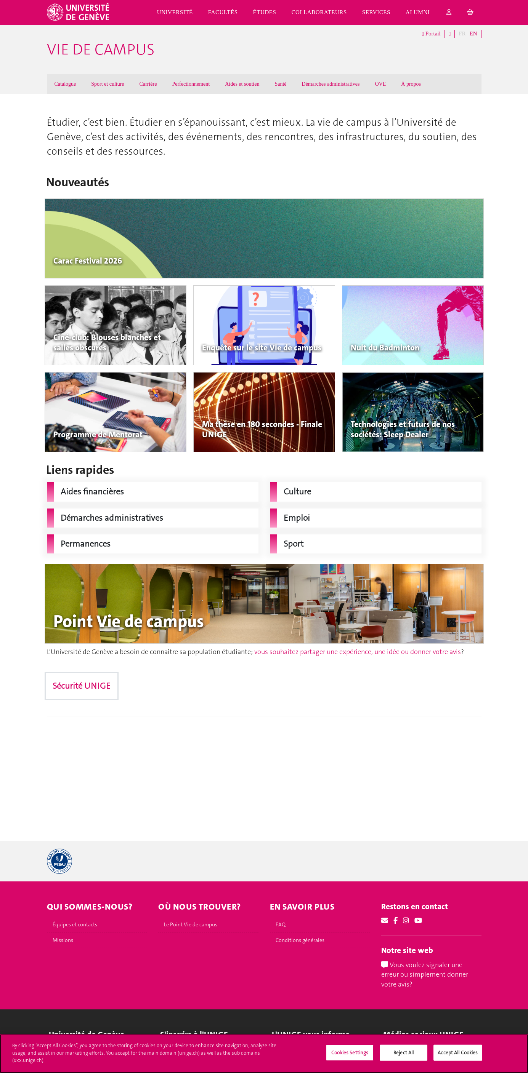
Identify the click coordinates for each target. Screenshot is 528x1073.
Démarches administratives (331, 84)
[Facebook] (395, 920)
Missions (63, 940)
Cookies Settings (349, 1052)
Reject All (403, 1052)
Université (175, 12)
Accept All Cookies (458, 1052)
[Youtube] (418, 920)
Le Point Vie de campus (190, 924)
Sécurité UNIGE (82, 685)
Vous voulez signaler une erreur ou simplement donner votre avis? (424, 974)
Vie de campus (100, 49)
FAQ (281, 924)
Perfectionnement (191, 84)
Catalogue (65, 84)
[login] (449, 12)
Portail (431, 34)
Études (264, 12)
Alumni (418, 12)
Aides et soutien (242, 84)
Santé (280, 84)
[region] (264, 1053)
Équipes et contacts (75, 924)
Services (376, 12)
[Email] (384, 920)
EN (473, 33)
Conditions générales (300, 940)
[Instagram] (406, 920)
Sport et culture (107, 84)
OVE (380, 84)
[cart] (470, 12)
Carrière (148, 84)
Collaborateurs (319, 12)
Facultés (223, 12)
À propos (411, 84)
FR (462, 33)
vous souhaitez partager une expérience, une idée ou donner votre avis (357, 651)
